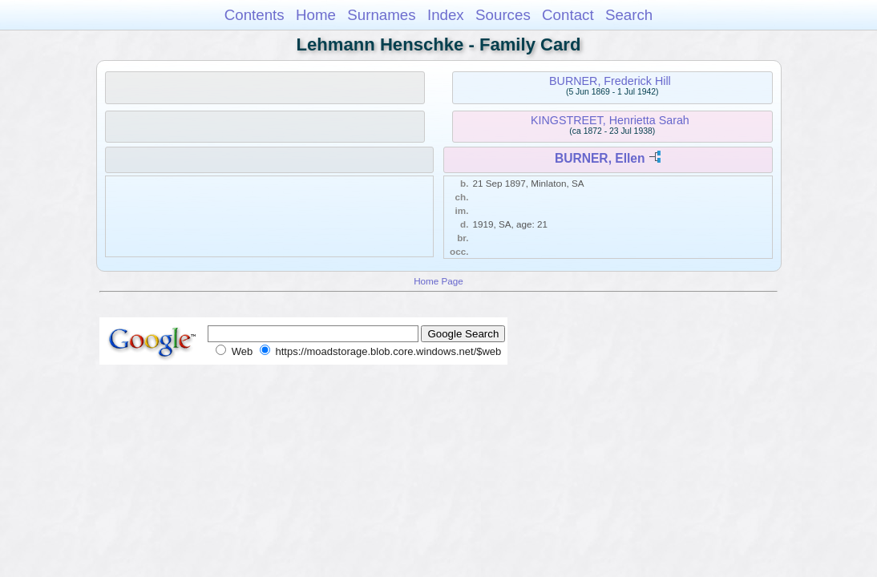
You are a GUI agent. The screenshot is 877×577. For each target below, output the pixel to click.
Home (316, 14)
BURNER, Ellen (600, 158)
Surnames (381, 14)
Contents (254, 14)
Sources (503, 14)
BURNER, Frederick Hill (610, 81)
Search (629, 14)
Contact (568, 14)
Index (445, 14)
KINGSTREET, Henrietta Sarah (610, 120)
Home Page (438, 281)
